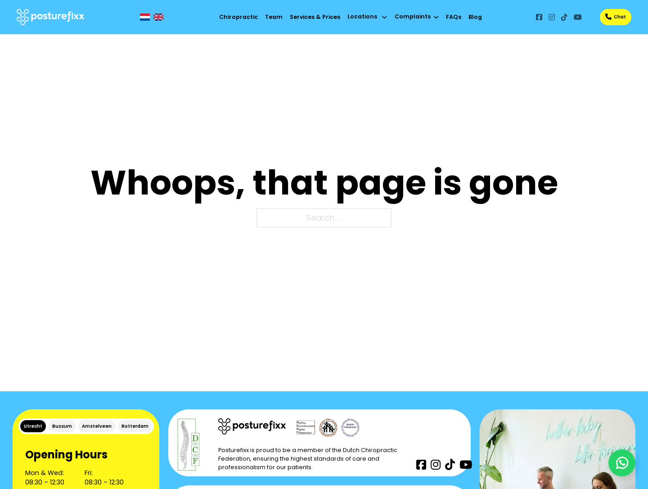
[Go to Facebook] (539, 17)
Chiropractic (238, 17)
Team (274, 17)
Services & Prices (315, 17)
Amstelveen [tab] (97, 426)
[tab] (33, 426)
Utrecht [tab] (33, 426)
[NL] (145, 17)
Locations (362, 16)
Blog (475, 17)
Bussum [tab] (62, 426)
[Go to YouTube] (578, 17)
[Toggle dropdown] (384, 17)
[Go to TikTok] (564, 17)
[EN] (158, 17)
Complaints (413, 16)
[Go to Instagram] (552, 17)
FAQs (453, 17)
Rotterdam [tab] (135, 426)
